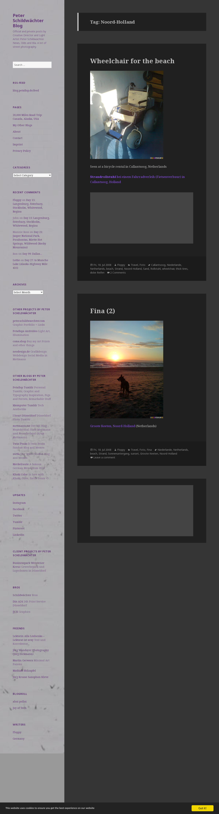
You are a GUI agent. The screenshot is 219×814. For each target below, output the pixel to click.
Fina (149, 449)
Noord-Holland (133, 268)
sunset (135, 453)
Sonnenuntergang (118, 453)
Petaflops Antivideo (25, 331)
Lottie (16, 260)
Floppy (17, 200)
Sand (146, 268)
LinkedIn (18, 534)
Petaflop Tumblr (23, 387)
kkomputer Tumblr (25, 405)
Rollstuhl (155, 268)
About (16, 131)
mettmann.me (21, 425)
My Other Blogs (22, 125)
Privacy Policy (22, 150)
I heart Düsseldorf (24, 415)
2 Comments (118, 272)
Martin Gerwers (23, 660)
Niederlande (174, 265)
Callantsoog (158, 265)
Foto (142, 265)
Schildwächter (22, 595)
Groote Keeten (149, 453)
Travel (134, 265)
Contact (17, 138)
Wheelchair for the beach (132, 60)
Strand (119, 268)
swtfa (16, 454)
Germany (18, 738)
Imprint (18, 144)
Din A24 (18, 601)
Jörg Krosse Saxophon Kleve (30, 677)
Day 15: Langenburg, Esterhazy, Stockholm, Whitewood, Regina (31, 221)
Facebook (18, 509)
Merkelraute (21, 464)
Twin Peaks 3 (21, 443)
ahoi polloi (20, 701)
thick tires (182, 268)
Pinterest (18, 528)
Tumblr (17, 522)
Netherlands (97, 268)
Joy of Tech (20, 708)
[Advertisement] (32, 779)
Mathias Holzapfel (24, 670)
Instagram (19, 502)
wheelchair (168, 268)
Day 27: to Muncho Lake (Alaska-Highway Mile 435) (30, 264)
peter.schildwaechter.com (29, 321)
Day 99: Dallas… (32, 253)
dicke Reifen (97, 272)
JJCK (15, 611)
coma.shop (19, 341)
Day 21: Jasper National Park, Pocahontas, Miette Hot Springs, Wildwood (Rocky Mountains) (29, 239)
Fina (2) (102, 310)
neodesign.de (21, 351)
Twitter (17, 515)
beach (109, 268)
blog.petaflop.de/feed (26, 90)
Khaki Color (20, 474)
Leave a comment (104, 457)
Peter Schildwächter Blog (28, 20)
